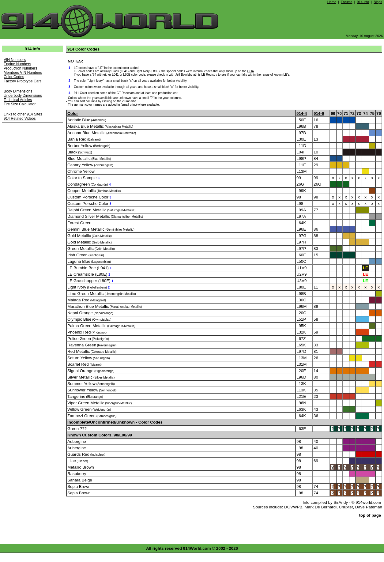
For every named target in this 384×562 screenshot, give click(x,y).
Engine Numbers (17, 64)
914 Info (363, 2)
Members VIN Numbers (23, 72)
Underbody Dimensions (23, 95)
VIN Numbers (15, 60)
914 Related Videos (20, 118)
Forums (346, 2)
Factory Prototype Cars (22, 81)
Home (331, 2)
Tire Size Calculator (20, 104)
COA (250, 71)
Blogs (378, 2)
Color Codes (14, 77)
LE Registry (209, 74)
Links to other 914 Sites (23, 114)
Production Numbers (20, 68)
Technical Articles (18, 100)
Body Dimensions (18, 91)
